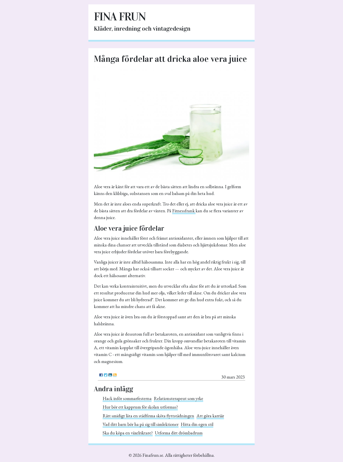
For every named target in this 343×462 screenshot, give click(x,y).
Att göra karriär (210, 416)
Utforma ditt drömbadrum (179, 433)
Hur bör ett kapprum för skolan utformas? (140, 407)
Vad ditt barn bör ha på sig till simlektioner (140, 424)
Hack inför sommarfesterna (127, 398)
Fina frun (120, 16)
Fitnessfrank (184, 211)
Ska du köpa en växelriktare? (128, 433)
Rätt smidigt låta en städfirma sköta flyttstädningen (148, 416)
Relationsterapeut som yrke (178, 398)
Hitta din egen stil (197, 424)
